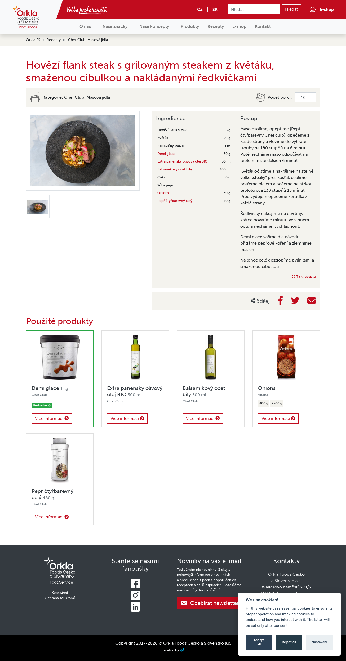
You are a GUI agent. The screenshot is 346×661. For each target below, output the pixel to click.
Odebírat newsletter (210, 603)
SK (215, 9)
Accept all (259, 642)
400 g (263, 403)
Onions (163, 193)
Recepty (215, 26)
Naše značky (115, 26)
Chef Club (76, 40)
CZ (200, 9)
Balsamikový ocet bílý (174, 169)
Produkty (190, 26)
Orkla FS (33, 40)
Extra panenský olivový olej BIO (182, 161)
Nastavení (319, 642)
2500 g (277, 403)
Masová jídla (97, 40)
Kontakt (263, 26)
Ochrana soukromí (60, 598)
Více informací (52, 418)
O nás (85, 26)
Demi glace (166, 154)
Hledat (291, 9)
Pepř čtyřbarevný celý (174, 201)
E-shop (322, 9)
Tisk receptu (304, 276)
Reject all (289, 642)
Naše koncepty (154, 26)
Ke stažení (60, 593)
